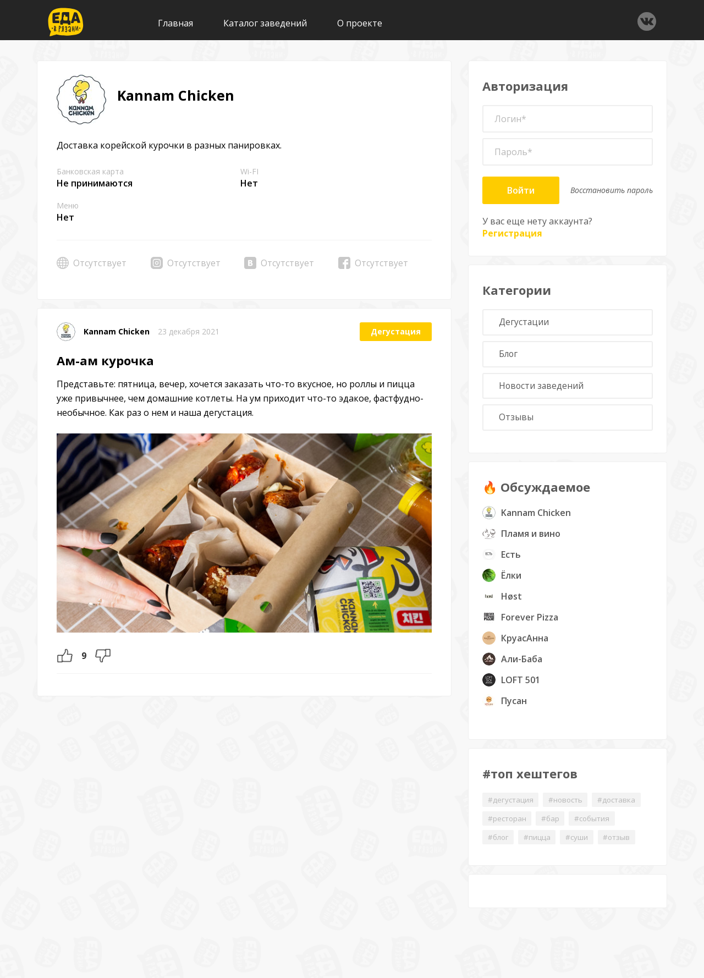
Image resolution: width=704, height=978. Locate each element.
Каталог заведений (265, 23)
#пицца (539, 843)
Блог (510, 356)
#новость (569, 804)
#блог (499, 843)
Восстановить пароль (611, 190)
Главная (175, 23)
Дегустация (396, 331)
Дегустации (525, 323)
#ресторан (508, 823)
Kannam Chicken (117, 331)
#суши (580, 843)
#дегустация (511, 804)
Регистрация (512, 233)
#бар (553, 823)
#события (597, 823)
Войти (521, 190)
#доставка (622, 804)
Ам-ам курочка (105, 360)
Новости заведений (543, 389)
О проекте (359, 23)
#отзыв (622, 843)
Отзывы (517, 422)
